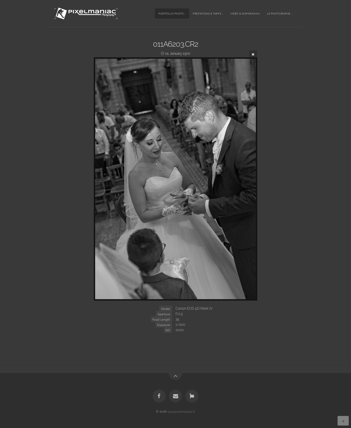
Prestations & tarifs (207, 13)
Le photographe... (280, 13)
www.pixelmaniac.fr (181, 411)
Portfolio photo (171, 13)
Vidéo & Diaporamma (245, 13)
